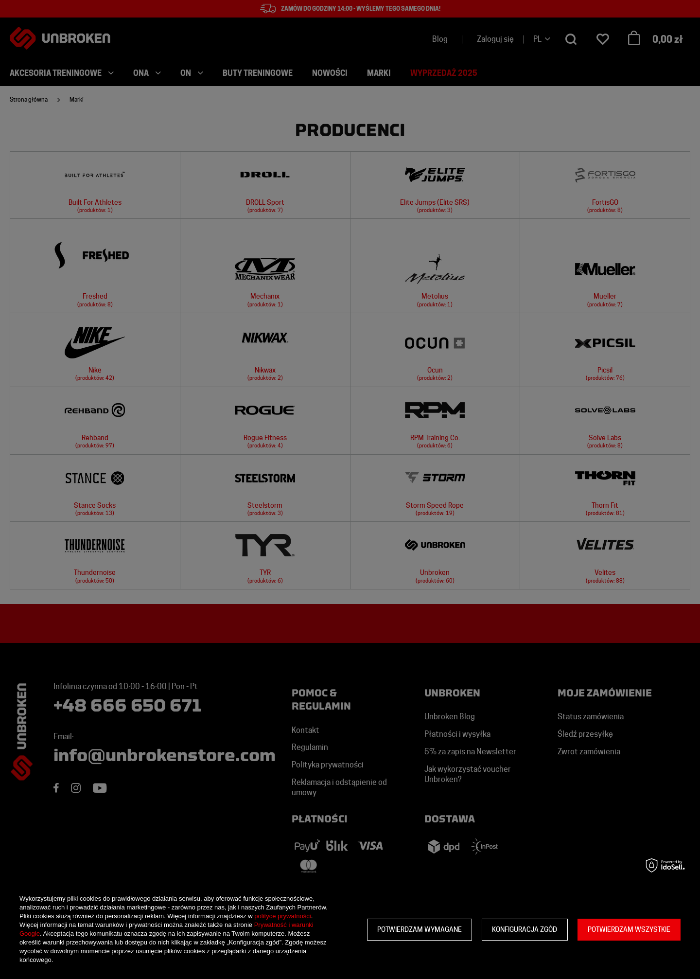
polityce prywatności (282, 916)
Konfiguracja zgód (524, 929)
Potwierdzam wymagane (419, 929)
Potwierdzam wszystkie (629, 929)
